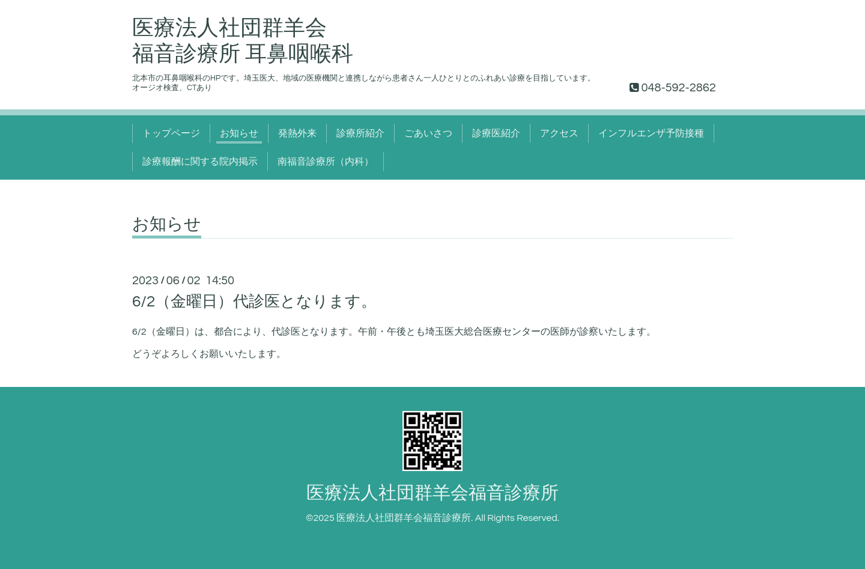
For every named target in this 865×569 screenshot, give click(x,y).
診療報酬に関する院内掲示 (200, 161)
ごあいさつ (428, 133)
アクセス (559, 133)
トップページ (171, 133)
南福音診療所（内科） (326, 161)
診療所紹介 (360, 133)
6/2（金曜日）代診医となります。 (254, 301)
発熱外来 (297, 133)
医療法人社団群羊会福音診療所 (432, 493)
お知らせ (239, 133)
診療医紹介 (496, 133)
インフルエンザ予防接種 (651, 133)
